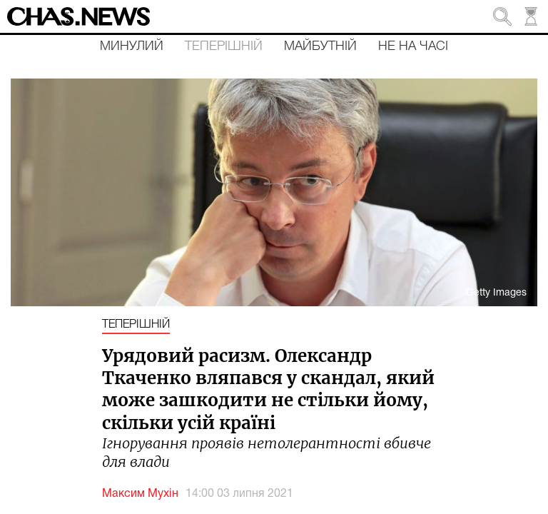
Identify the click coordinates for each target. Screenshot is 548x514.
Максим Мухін (140, 494)
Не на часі (413, 46)
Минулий (131, 46)
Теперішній (224, 46)
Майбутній (320, 46)
